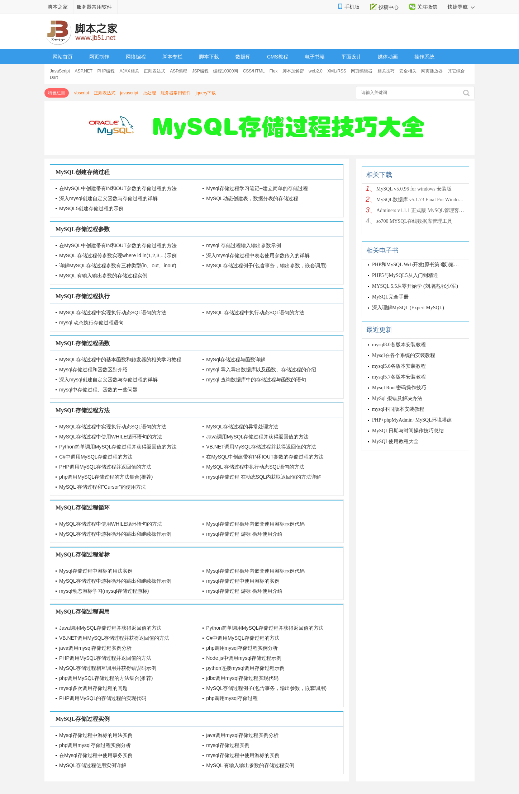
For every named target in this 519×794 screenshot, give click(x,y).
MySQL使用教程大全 (395, 441)
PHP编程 (106, 71)
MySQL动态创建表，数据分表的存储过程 (252, 198)
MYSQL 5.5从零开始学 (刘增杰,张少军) (415, 286)
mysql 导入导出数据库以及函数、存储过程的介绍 (261, 369)
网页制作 (99, 57)
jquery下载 (206, 92)
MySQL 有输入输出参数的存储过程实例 (103, 275)
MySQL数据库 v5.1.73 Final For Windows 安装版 (420, 199)
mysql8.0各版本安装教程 (399, 344)
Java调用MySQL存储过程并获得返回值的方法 (257, 437)
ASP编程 (178, 71)
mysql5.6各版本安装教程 (399, 366)
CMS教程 (277, 57)
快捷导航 (461, 7)
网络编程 (136, 57)
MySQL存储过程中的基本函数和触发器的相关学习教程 (120, 359)
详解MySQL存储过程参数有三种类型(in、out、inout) (117, 265)
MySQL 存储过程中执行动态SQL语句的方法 (255, 312)
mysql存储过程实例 (227, 745)
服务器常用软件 (94, 7)
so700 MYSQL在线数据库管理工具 (414, 221)
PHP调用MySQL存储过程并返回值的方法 (105, 467)
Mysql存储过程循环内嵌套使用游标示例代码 (255, 524)
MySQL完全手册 (390, 297)
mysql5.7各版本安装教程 (399, 377)
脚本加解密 (293, 71)
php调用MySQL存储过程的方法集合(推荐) (106, 477)
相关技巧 (386, 71)
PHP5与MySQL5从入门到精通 (405, 275)
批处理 (149, 92)
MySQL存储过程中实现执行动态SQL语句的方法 (112, 312)
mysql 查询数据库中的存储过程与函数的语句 (256, 379)
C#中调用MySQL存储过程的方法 (96, 457)
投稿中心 (388, 7)
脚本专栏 (172, 57)
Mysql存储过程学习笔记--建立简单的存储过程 (257, 188)
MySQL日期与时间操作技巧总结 (408, 430)
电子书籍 (315, 57)
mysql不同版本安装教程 (398, 409)
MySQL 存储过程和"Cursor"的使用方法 (102, 487)
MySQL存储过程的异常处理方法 (242, 426)
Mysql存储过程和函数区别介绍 (93, 369)
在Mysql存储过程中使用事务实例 (96, 755)
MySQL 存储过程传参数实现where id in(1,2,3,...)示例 (118, 255)
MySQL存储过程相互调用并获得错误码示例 (107, 668)
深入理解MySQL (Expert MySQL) (408, 307)
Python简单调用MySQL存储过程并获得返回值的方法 (118, 447)
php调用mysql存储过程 (232, 698)
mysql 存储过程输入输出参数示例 (243, 245)
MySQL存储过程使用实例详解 (92, 765)
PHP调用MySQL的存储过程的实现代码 (102, 698)
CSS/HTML (254, 71)
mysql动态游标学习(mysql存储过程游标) (104, 591)
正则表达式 (154, 71)
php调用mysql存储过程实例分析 (242, 648)
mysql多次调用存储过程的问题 (93, 688)
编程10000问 (225, 71)
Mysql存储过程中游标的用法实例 (96, 571)
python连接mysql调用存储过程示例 (245, 668)
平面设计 (351, 57)
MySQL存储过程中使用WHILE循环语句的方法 (110, 437)
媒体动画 (388, 57)
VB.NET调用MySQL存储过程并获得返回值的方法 (261, 447)
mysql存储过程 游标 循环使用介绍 (244, 534)
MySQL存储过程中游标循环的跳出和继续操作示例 (115, 534)
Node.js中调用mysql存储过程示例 (243, 658)
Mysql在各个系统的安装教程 (403, 355)
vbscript (81, 92)
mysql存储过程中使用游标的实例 (243, 581)
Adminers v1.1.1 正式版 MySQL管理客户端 (420, 210)
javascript (129, 92)
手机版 (352, 7)
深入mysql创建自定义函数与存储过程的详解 (108, 198)
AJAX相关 (129, 71)
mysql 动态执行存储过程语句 (91, 322)
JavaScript (60, 71)
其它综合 (456, 71)
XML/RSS (336, 71)
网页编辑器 (361, 71)
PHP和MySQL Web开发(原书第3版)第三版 (418, 264)
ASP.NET (83, 71)
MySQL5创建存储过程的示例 (91, 208)
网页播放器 (432, 71)
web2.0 (316, 71)
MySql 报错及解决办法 (397, 398)
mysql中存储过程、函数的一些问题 (98, 390)
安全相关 (407, 71)
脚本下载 (209, 57)
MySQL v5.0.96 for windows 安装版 (414, 189)
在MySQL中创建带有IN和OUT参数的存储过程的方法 (118, 188)
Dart (54, 77)
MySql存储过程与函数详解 (235, 359)
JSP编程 (200, 71)
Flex (274, 71)
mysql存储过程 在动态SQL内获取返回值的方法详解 (263, 477)
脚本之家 (58, 7)
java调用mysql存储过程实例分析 (95, 648)
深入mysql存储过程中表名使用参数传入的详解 (258, 255)
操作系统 (424, 57)
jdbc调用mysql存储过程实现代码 (242, 678)
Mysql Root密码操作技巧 (399, 387)
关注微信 (427, 7)
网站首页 (63, 57)
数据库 (243, 57)
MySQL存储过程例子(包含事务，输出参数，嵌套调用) (266, 265)
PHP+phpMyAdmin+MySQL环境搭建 (412, 420)
